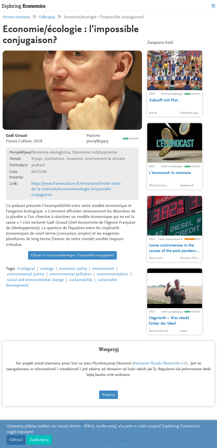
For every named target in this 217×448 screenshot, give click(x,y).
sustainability (80, 280)
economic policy (73, 269)
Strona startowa (16, 17)
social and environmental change (35, 280)
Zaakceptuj (39, 440)
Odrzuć (16, 440)
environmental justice (25, 274)
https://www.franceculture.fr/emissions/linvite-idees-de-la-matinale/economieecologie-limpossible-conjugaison (76, 189)
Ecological (26, 269)
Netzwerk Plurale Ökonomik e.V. (160, 364)
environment (103, 269)
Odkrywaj (47, 17)
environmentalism (112, 274)
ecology (47, 269)
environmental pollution (70, 274)
